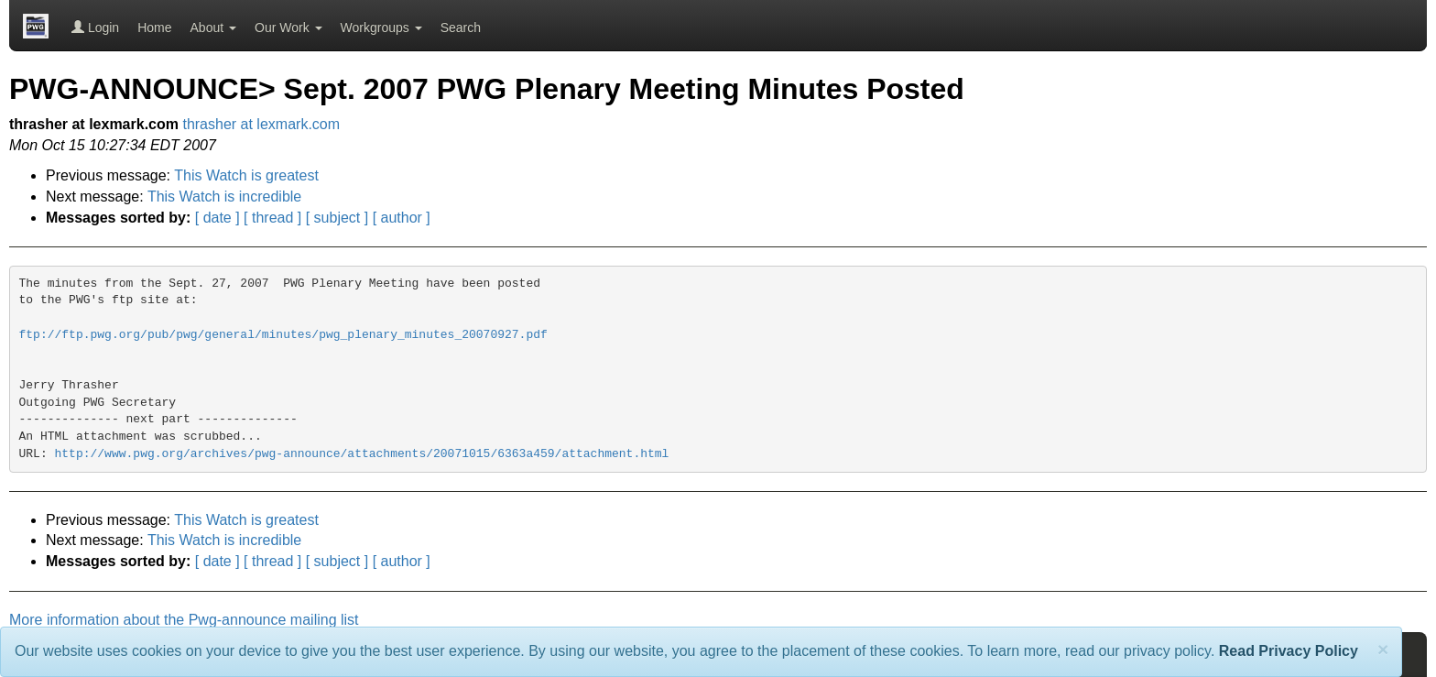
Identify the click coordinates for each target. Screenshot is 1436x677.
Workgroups (381, 27)
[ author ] (401, 217)
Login (95, 27)
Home (154, 27)
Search (461, 27)
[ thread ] (272, 217)
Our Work (288, 27)
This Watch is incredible (224, 196)
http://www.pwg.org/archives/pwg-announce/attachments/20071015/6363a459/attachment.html (362, 454)
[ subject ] (337, 217)
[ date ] (217, 217)
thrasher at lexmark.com (261, 124)
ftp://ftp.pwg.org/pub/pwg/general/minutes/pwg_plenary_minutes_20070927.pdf (283, 335)
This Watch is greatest (246, 175)
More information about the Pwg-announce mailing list (184, 620)
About (213, 27)
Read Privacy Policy (1288, 651)
